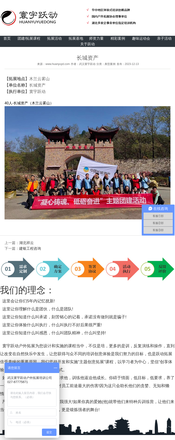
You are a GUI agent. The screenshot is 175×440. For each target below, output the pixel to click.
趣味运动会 (141, 38)
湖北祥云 (26, 243)
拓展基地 (76, 38)
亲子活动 (164, 38)
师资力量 (96, 38)
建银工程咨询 (30, 248)
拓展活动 (54, 38)
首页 (7, 38)
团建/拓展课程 (29, 38)
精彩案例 (118, 38)
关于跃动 (87, 44)
